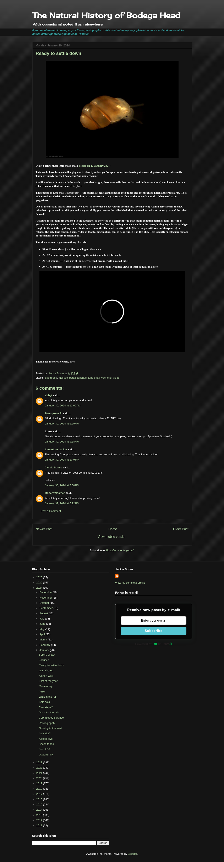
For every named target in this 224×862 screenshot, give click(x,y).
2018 (39, 788)
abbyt (48, 395)
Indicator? (45, 733)
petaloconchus (78, 377)
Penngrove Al (53, 413)
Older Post (181, 529)
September (46, 608)
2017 (39, 793)
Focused (44, 660)
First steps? (46, 707)
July (42, 618)
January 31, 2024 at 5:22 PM (62, 503)
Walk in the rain (48, 696)
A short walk (46, 675)
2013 (39, 815)
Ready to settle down (51, 665)
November (46, 597)
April (42, 634)
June (42, 623)
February (45, 644)
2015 (39, 804)
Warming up (46, 670)
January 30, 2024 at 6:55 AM (62, 423)
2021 (39, 773)
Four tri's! (44, 749)
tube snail (94, 377)
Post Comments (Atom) (120, 550)
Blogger (132, 853)
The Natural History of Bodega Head (106, 15)
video (116, 377)
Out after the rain (49, 712)
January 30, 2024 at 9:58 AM (62, 441)
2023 (39, 762)
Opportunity (46, 754)
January (44, 650)
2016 (39, 799)
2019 (39, 783)
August (44, 613)
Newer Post (44, 529)
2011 (39, 825)
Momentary (45, 686)
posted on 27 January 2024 (94, 165)
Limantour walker (56, 449)
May (42, 629)
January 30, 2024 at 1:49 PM (62, 459)
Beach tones (46, 744)
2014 (39, 809)
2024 (39, 587)
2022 (39, 767)
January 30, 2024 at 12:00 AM (63, 405)
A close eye (46, 738)
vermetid (106, 377)
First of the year (48, 681)
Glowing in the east (50, 728)
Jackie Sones (53, 467)
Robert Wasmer (55, 493)
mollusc (63, 377)
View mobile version (112, 536)
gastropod (51, 377)
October (44, 602)
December (46, 592)
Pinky (42, 691)
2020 (39, 778)
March (43, 639)
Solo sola (44, 701)
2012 (39, 820)
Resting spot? (47, 723)
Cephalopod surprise (51, 717)
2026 (39, 577)
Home (112, 529)
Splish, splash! (47, 654)
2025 (39, 582)
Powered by (153, 643)
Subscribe (154, 631)
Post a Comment (51, 511)
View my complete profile (130, 582)
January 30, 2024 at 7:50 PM (62, 485)
